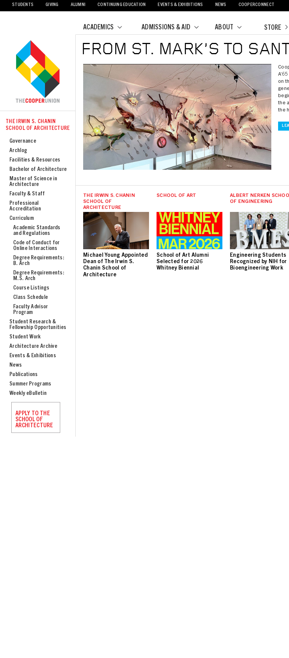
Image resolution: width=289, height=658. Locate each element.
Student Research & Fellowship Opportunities (37, 325)
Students (22, 5)
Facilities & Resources (35, 160)
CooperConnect (256, 5)
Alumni (78, 5)
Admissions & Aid (174, 27)
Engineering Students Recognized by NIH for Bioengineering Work (258, 262)
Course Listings (31, 288)
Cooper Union (37, 72)
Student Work (25, 337)
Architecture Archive (33, 346)
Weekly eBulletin (28, 393)
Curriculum (21, 218)
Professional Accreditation (25, 206)
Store (275, 28)
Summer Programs (30, 384)
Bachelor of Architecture (38, 169)
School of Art (176, 195)
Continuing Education (121, 5)
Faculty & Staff (27, 194)
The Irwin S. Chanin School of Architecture (38, 125)
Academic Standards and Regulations (36, 230)
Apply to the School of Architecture (34, 420)
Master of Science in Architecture (33, 181)
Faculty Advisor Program (30, 309)
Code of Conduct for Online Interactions (36, 245)
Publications (23, 375)
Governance (22, 141)
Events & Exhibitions (180, 5)
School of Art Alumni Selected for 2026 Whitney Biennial (183, 262)
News (221, 5)
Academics (107, 27)
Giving (52, 5)
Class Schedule (30, 297)
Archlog (18, 151)
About (233, 27)
